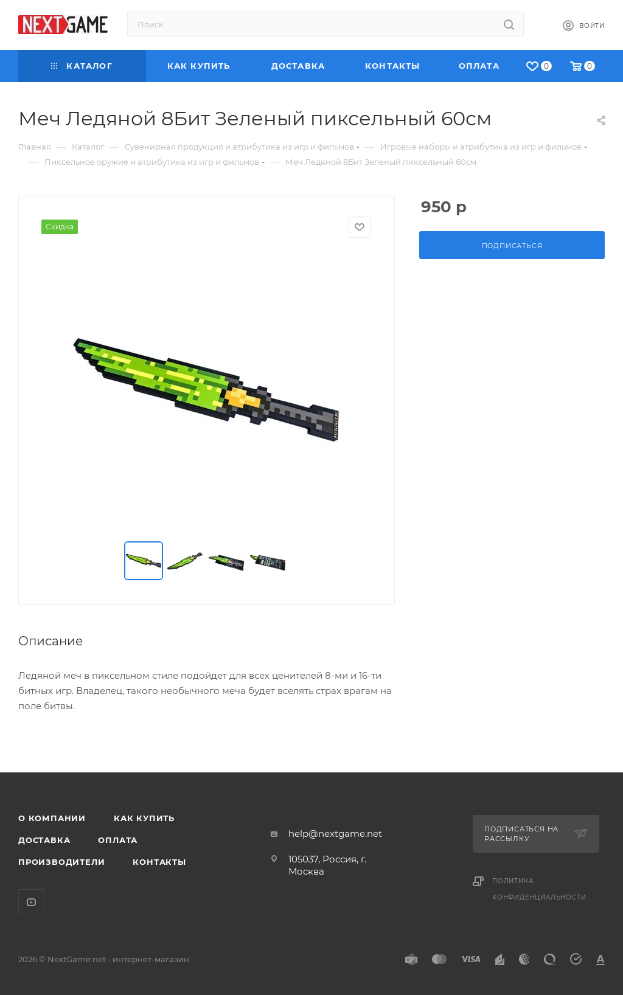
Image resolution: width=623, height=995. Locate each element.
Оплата (117, 840)
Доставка (44, 840)
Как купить (144, 818)
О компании (52, 818)
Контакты (159, 862)
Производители (61, 862)
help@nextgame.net (335, 833)
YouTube (31, 902)
